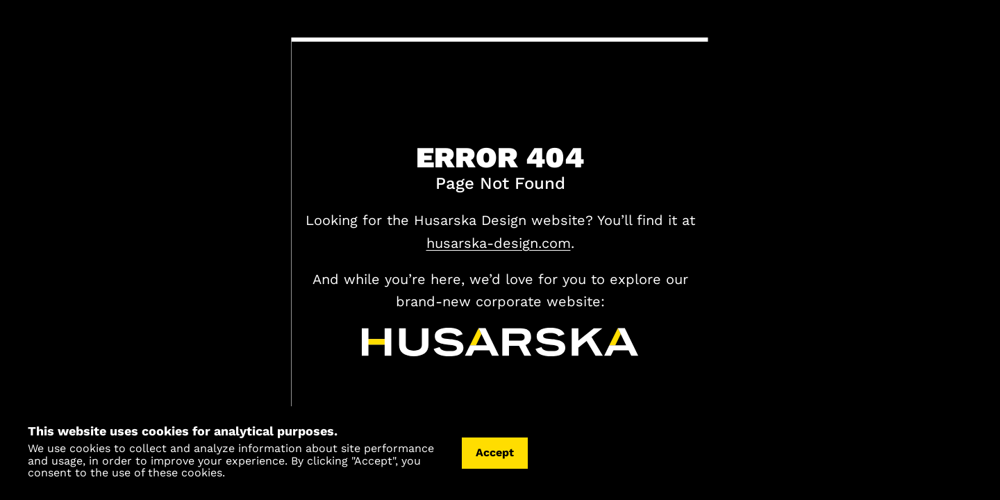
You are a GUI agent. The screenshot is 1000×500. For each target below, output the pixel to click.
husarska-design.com (498, 243)
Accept (495, 452)
